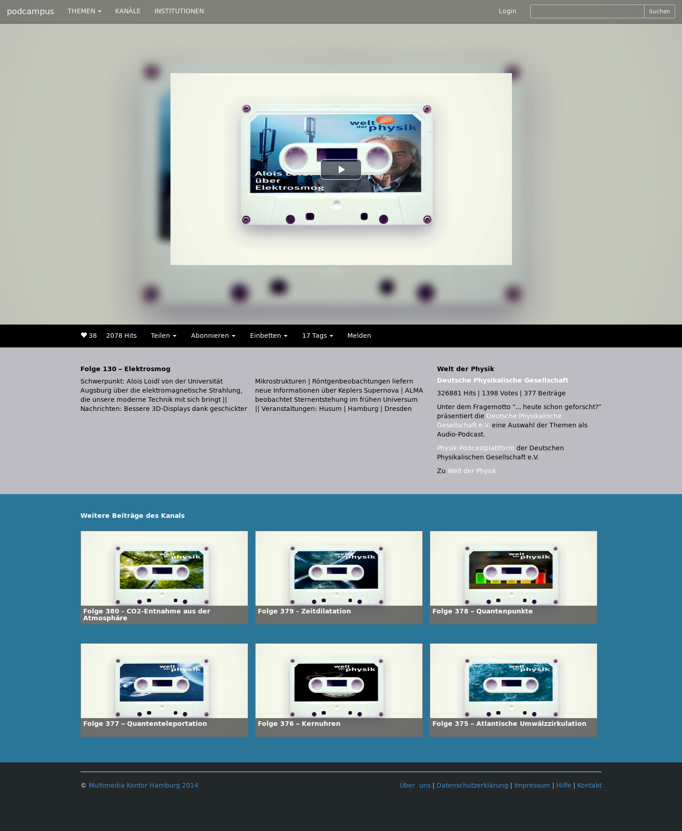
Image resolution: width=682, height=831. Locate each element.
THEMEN (84, 11)
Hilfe (563, 785)
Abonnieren (213, 336)
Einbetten (269, 336)
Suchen (659, 11)
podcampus (30, 11)
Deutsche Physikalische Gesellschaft (503, 380)
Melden (359, 336)
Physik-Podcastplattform (476, 448)
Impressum (532, 785)
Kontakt (589, 785)
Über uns (415, 785)
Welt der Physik (472, 471)
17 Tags (317, 336)
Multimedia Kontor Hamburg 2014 (143, 785)
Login (508, 11)
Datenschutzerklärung (472, 785)
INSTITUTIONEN (179, 11)
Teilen (163, 336)
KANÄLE (128, 11)
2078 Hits (121, 336)
